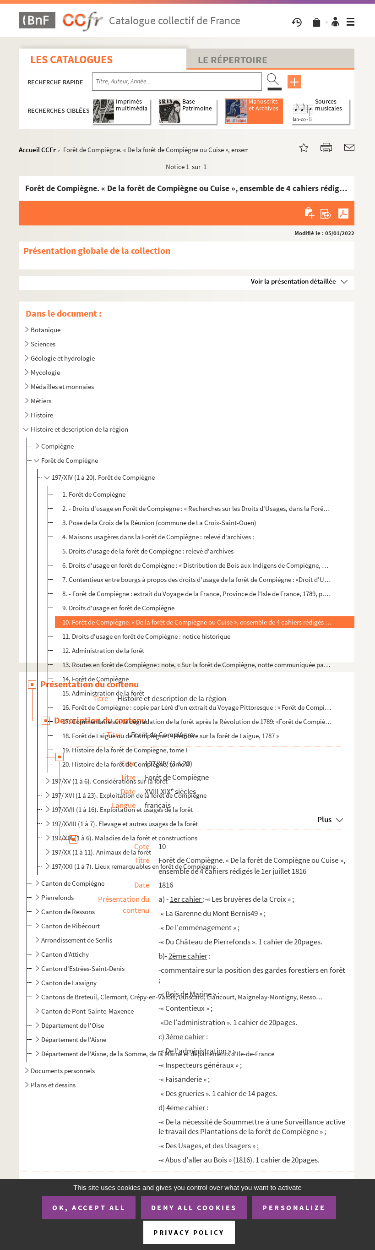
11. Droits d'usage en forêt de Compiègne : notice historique (146, 636)
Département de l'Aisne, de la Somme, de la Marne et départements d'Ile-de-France (157, 1053)
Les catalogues (71, 59)
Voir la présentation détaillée (293, 281)
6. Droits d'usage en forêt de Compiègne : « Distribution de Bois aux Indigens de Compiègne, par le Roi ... (197, 565)
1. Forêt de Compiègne (93, 494)
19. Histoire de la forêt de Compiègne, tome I (124, 750)
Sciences (43, 344)
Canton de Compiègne (72, 883)
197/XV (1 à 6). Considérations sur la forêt (110, 781)
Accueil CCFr (37, 149)
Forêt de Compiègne (69, 460)
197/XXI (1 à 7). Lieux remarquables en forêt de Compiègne (134, 866)
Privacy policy (188, 1232)
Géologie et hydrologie (63, 358)
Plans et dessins (53, 1084)
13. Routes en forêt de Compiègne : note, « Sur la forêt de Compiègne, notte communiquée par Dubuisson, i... (197, 664)
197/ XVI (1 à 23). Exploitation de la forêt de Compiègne (129, 795)
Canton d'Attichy (65, 954)
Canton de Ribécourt (70, 925)
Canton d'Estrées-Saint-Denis (83, 968)
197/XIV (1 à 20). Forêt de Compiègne (103, 477)
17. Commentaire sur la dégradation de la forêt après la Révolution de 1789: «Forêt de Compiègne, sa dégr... (197, 721)
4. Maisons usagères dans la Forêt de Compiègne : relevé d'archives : (158, 536)
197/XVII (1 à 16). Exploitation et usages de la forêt (122, 809)
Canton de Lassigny (69, 982)
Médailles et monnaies (62, 386)
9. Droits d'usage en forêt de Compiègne (118, 607)
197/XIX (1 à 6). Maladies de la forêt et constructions (124, 837)
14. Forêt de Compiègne (95, 678)
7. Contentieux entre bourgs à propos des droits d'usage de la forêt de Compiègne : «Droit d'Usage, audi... (197, 579)
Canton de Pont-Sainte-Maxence (87, 1011)
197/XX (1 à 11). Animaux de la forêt (101, 852)
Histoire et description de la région (79, 429)
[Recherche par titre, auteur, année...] (177, 81)
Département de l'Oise (72, 1025)
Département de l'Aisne (73, 1039)
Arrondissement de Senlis (76, 940)
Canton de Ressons (68, 911)
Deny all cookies (194, 1207)
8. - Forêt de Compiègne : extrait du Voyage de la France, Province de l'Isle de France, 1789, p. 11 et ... (197, 593)
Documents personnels (63, 1070)
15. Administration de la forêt (103, 693)
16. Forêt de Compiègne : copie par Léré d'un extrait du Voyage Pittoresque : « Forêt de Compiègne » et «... (197, 707)
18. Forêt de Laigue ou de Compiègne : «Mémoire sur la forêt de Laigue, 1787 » (170, 735)
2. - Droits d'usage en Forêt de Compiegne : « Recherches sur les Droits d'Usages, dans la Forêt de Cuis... (197, 508)
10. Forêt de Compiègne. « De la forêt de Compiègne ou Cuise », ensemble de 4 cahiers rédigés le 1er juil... (197, 622)
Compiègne (57, 446)
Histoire (42, 415)
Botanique (45, 329)
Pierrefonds (57, 897)
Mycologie (45, 372)
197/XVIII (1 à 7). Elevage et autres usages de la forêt (125, 823)
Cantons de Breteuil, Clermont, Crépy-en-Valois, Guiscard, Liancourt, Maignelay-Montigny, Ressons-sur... (181, 996)
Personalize (294, 1207)
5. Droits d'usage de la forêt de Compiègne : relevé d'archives (148, 551)
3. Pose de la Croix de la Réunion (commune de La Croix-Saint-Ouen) (159, 522)
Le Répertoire (232, 59)
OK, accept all (88, 1207)
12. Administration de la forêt (103, 650)
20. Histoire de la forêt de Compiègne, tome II (125, 764)
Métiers (41, 400)
